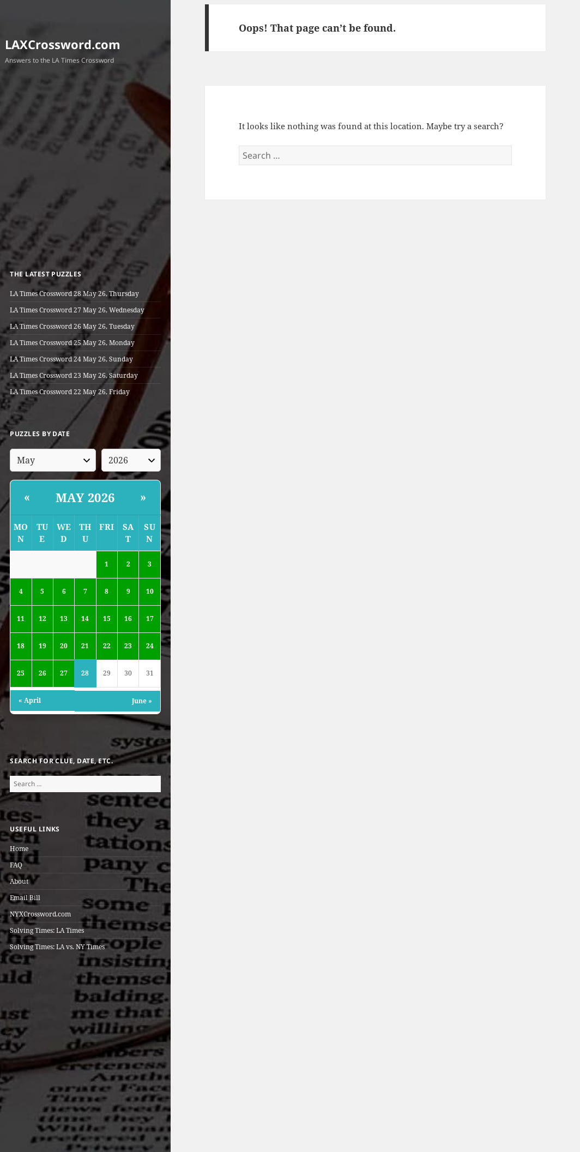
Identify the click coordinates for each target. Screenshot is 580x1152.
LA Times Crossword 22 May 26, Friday (70, 391)
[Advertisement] (85, 169)
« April (30, 700)
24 (150, 645)
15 (107, 618)
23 (128, 645)
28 (85, 673)
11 (21, 618)
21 (85, 645)
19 (42, 645)
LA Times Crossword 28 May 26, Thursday (74, 293)
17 (150, 618)
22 (107, 645)
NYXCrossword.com (40, 914)
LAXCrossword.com (62, 44)
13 (64, 618)
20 (64, 645)
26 (42, 673)
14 (85, 618)
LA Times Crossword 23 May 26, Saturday (74, 375)
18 (21, 645)
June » (142, 700)
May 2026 (85, 497)
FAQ (16, 865)
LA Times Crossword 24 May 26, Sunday (71, 359)
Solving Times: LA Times (47, 930)
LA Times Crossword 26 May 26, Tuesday (72, 326)
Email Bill (25, 897)
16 (128, 618)
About (19, 881)
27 (64, 673)
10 (150, 591)
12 (42, 618)
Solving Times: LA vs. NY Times (57, 946)
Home (19, 848)
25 (21, 673)
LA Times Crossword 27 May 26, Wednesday (77, 310)
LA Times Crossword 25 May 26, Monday (72, 342)
